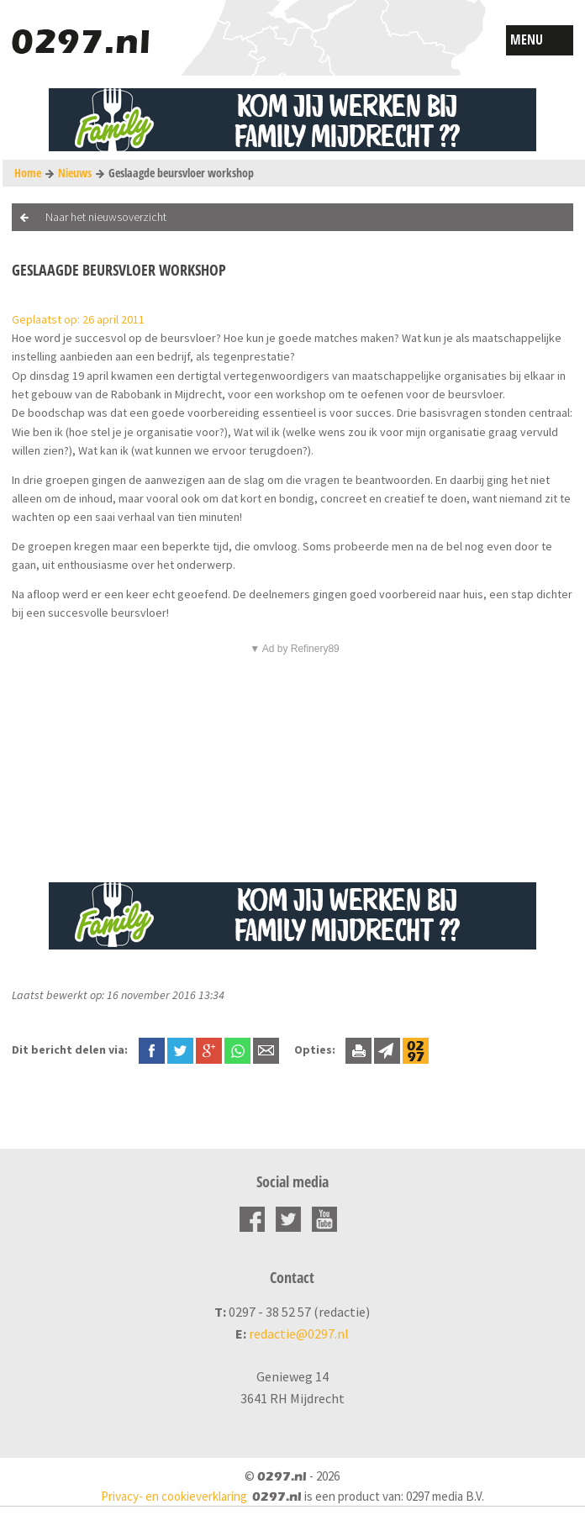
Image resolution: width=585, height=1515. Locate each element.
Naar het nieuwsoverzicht (105, 216)
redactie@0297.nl (299, 1333)
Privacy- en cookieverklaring (174, 1496)
